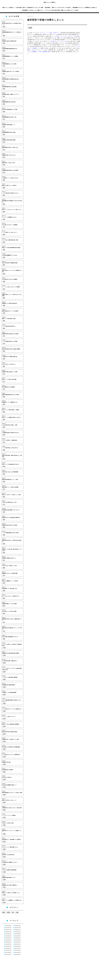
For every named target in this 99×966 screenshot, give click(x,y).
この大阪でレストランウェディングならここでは (65, 36)
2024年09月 (18, 933)
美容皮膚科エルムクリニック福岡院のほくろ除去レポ (85, 7)
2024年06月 (8, 938)
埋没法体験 (47, 7)
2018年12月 (8, 954)
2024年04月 (8, 940)
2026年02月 (18, 925)
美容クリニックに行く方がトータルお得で (61, 7)
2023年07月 (8, 948)
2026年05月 (8, 925)
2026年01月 (8, 927)
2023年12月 (8, 944)
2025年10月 (18, 929)
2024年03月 (18, 940)
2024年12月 (8, 931)
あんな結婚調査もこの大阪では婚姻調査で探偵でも (40, 51)
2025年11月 (8, 929)
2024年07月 (18, 936)
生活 (13, 912)
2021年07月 (18, 948)
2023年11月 (18, 944)
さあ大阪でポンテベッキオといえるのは (59, 41)
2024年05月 (18, 938)
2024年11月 (18, 931)
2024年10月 (8, 933)
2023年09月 (18, 946)
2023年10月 (8, 946)
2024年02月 (8, 942)
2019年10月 (18, 950)
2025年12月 (18, 927)
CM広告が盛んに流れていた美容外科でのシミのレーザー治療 (29, 7)
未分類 (30, 27)
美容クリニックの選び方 (7, 7)
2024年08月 (8, 936)
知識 (17, 912)
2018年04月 (18, 954)
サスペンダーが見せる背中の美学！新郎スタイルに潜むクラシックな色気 (61, 10)
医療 (3, 912)
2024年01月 (18, 942)
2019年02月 (8, 952)
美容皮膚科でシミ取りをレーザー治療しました (32, 10)
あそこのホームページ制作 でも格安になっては (50, 32)
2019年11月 (8, 950)
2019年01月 (18, 952)
